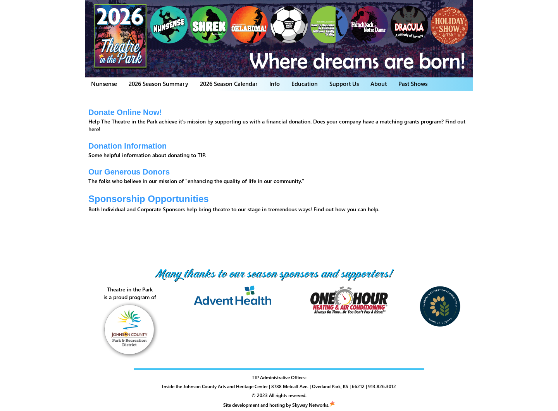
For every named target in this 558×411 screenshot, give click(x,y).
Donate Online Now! (125, 112)
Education (304, 83)
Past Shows (412, 83)
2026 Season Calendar (229, 83)
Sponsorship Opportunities (148, 199)
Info (274, 83)
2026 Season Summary (158, 83)
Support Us (344, 83)
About (378, 83)
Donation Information (127, 146)
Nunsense (104, 83)
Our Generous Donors (129, 172)
